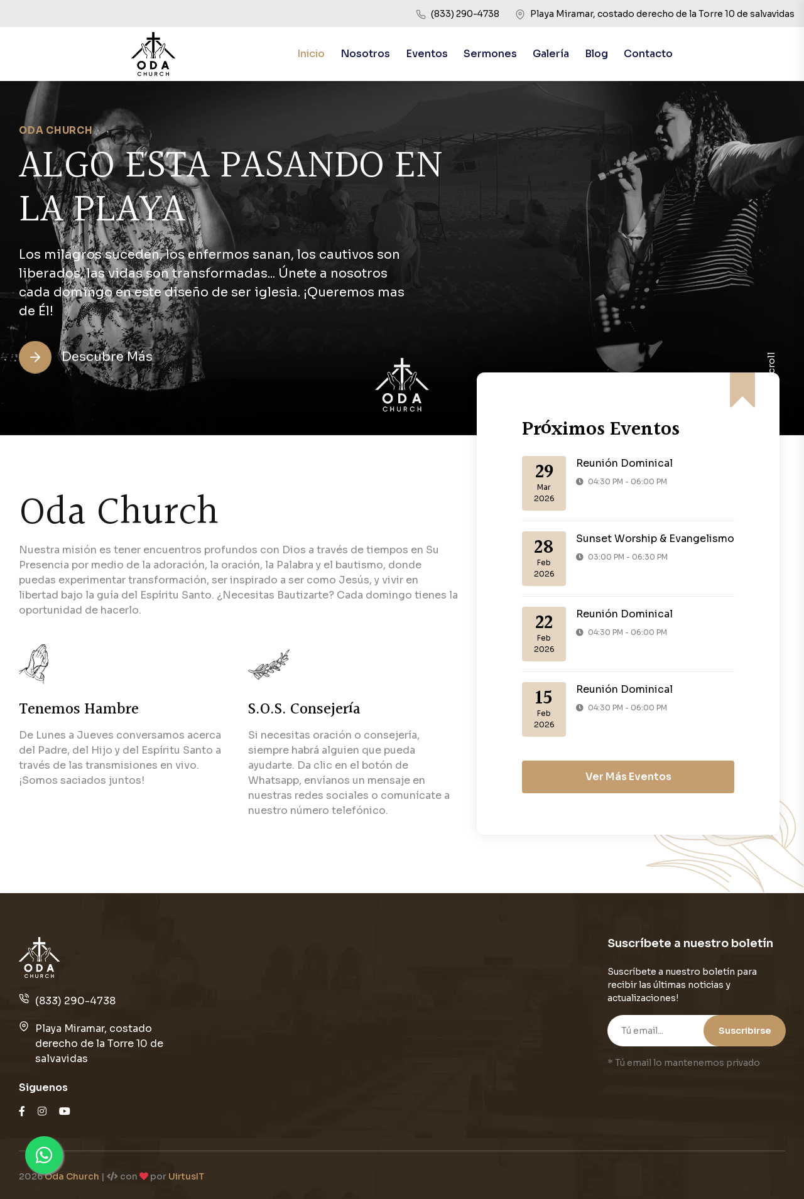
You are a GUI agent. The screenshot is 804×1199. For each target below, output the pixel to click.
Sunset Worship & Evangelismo (655, 538)
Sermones (490, 53)
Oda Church (72, 1176)
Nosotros (365, 53)
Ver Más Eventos (628, 833)
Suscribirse (745, 1030)
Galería (551, 53)
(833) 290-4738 (75, 1000)
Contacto (648, 53)
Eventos (427, 53)
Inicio (311, 53)
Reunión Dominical (624, 463)
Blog (596, 53)
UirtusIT (186, 1176)
